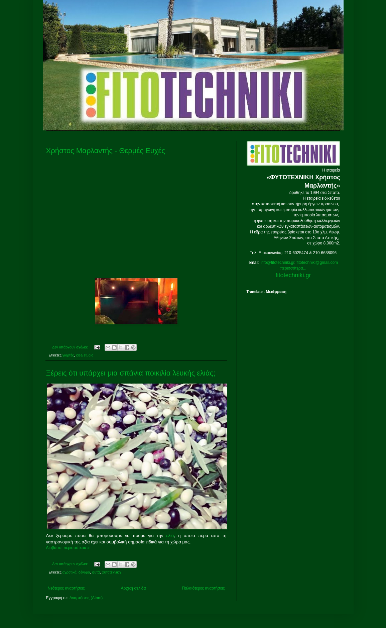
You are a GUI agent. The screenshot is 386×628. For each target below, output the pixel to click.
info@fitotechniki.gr (277, 262)
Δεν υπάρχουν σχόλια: (70, 347)
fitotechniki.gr (293, 275)
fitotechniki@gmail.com (317, 262)
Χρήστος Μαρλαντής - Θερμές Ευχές (105, 150)
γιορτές (68, 355)
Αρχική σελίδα (133, 588)
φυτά (96, 572)
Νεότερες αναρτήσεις (66, 588)
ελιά (170, 535)
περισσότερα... (293, 268)
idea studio (84, 355)
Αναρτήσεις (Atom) (86, 598)
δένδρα (84, 572)
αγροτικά (69, 572)
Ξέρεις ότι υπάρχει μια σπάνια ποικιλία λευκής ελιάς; (131, 373)
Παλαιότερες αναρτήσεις (203, 588)
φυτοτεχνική (111, 572)
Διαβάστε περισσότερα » (68, 547)
